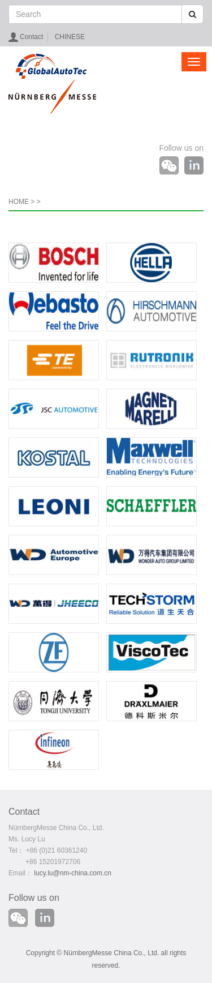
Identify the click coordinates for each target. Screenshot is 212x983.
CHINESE (70, 37)
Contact (31, 37)
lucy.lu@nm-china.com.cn (72, 873)
